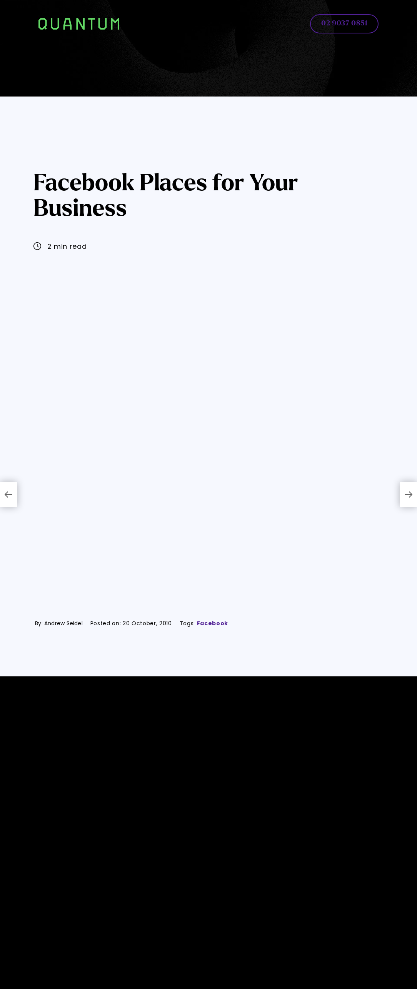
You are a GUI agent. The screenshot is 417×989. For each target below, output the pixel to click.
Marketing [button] (185, 30)
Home (145, 17)
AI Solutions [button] (226, 17)
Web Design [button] (180, 17)
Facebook (212, 623)
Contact (250, 30)
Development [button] (273, 17)
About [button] (220, 30)
